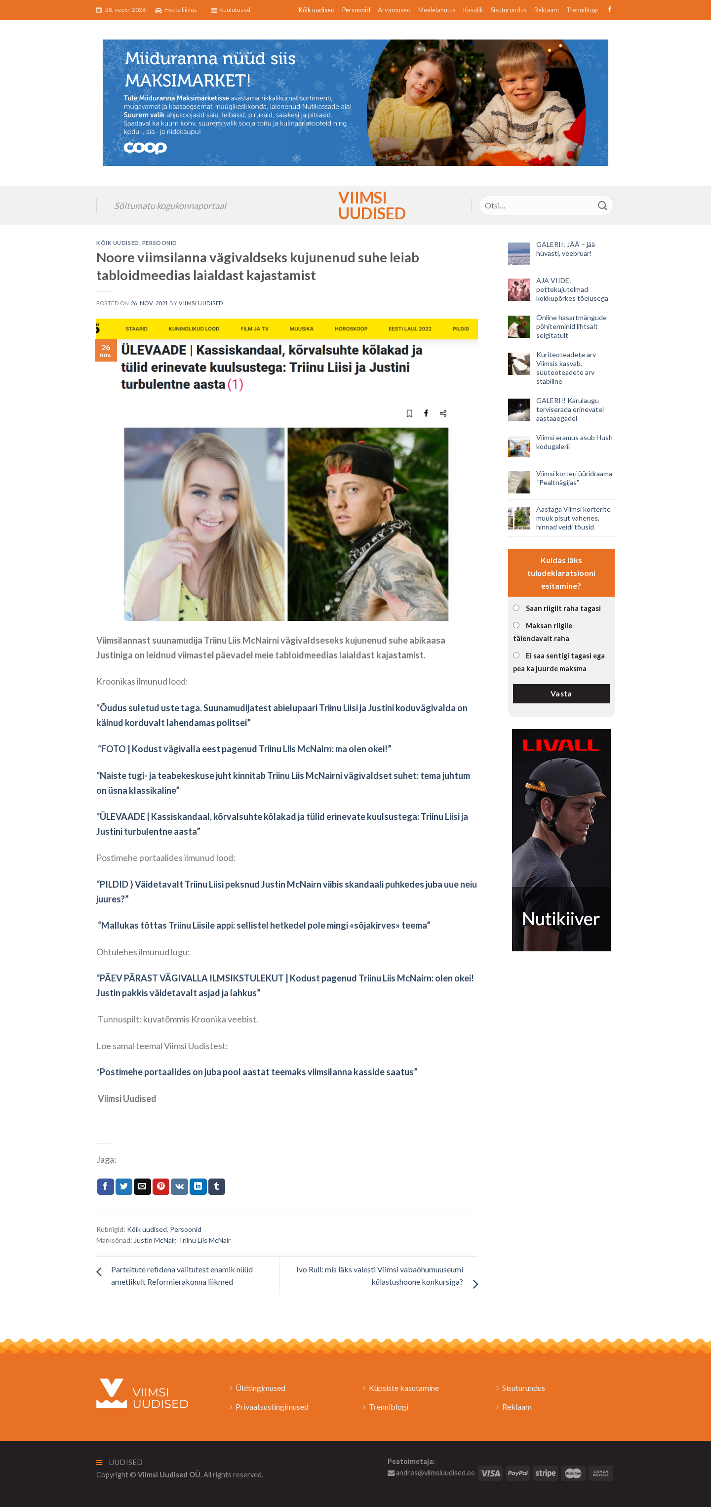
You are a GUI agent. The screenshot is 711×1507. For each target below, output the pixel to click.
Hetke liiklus (176, 10)
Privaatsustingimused (272, 1406)
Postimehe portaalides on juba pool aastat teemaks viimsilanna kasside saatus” (259, 1071)
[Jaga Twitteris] (124, 1187)
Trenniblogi (582, 10)
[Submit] (603, 205)
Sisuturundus (509, 10)
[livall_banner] (561, 839)
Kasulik (473, 10)
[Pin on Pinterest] (161, 1187)
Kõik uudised (317, 10)
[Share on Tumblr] (216, 1187)
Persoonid (356, 10)
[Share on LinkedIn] (198, 1187)
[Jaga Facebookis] (105, 1187)
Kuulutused (230, 10)
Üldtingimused (260, 1387)
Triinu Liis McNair (204, 1240)
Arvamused (394, 10)
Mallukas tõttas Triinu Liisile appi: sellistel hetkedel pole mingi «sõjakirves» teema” (266, 925)
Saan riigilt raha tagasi (563, 608)
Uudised (119, 1462)
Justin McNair (154, 1240)
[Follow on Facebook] (608, 9)
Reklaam (546, 10)
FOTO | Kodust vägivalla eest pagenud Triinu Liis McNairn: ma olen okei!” (246, 748)
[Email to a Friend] (142, 1187)
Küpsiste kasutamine (404, 1387)
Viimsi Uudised (355, 205)
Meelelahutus (437, 10)
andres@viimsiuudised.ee (431, 1472)
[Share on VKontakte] (179, 1187)
